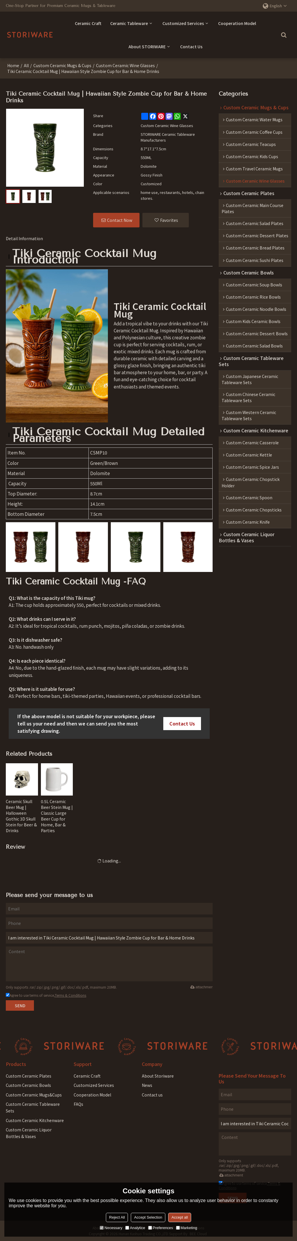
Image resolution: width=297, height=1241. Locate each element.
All (26, 65)
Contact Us (191, 46)
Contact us (152, 1095)
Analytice (135, 1228)
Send (20, 1005)
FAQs (78, 1104)
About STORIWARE (147, 46)
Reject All (117, 1217)
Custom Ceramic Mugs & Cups (62, 65)
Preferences (160, 1228)
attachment (201, 987)
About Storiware (158, 1076)
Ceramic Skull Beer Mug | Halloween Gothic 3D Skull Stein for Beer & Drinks (21, 815)
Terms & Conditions (70, 995)
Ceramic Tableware (129, 23)
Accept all (179, 1217)
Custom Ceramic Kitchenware (35, 1120)
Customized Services (183, 23)
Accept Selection (148, 1217)
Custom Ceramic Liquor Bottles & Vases (29, 1133)
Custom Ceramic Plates (28, 1076)
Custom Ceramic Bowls (28, 1085)
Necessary (111, 1228)
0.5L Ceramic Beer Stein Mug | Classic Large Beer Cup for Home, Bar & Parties (57, 815)
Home (13, 65)
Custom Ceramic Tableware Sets (33, 1107)
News (147, 1085)
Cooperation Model (237, 23)
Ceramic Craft (88, 23)
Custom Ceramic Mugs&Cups (34, 1095)
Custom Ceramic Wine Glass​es (125, 65)
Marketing (186, 1228)
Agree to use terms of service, (46, 995)
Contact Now (119, 220)
